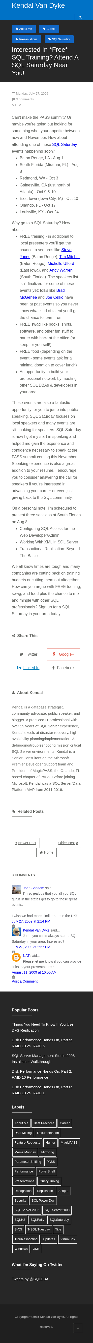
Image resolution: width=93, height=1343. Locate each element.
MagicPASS (69, 1142)
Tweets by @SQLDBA (30, 1279)
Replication (45, 1191)
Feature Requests (27, 1142)
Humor (50, 1142)
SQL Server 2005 (27, 1210)
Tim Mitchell (69, 257)
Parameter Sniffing (28, 1162)
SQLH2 (20, 1220)
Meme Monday (25, 1152)
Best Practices (44, 1123)
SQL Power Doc (43, 1200)
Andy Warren (61, 270)
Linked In (28, 668)
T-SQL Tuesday (39, 1229)
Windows (21, 1249)
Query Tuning (49, 1181)
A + (14, 105)
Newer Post (27, 843)
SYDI (18, 1229)
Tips (58, 1229)
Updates (49, 1239)
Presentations (28, 39)
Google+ (63, 654)
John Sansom (33, 888)
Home (48, 852)
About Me (25, 29)
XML (36, 1249)
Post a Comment (25, 981)
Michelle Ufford (61, 263)
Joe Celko (54, 297)
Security (20, 1200)
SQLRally (37, 1220)
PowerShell (46, 1171)
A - (21, 105)
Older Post (66, 843)
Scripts (63, 1191)
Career (51, 29)
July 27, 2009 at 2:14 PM (31, 921)
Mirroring (47, 1152)
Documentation (48, 1133)
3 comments (25, 99)
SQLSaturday (61, 39)
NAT (26, 956)
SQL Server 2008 (57, 1210)
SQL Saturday (64, 144)
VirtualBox (68, 1239)
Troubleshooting (26, 1239)
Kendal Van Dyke (38, 5)
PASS (51, 1162)
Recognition (23, 1191)
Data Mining (23, 1133)
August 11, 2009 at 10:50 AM (34, 972)
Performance (24, 1171)
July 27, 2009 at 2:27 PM (31, 947)
